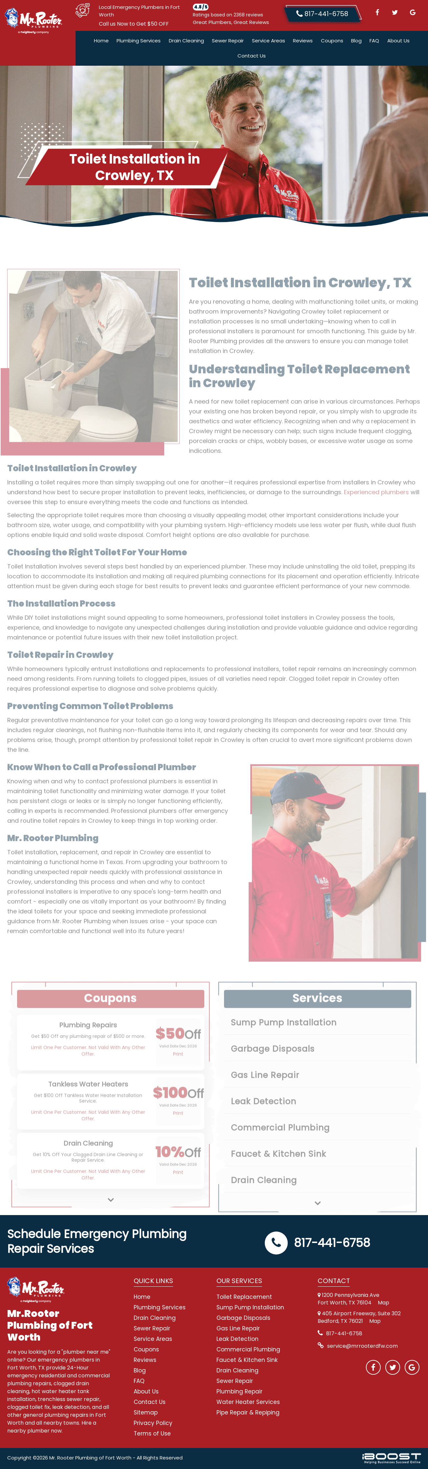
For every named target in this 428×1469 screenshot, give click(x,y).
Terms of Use (152, 1433)
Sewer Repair (228, 40)
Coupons (332, 40)
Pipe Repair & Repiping (248, 1412)
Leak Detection (237, 1339)
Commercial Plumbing (248, 1349)
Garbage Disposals (243, 1318)
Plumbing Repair (239, 1391)
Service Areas (268, 40)
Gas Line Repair (238, 1328)
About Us (398, 40)
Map (383, 1302)
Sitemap (146, 1412)
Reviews (303, 40)
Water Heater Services (248, 1402)
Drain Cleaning (186, 40)
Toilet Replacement (244, 1297)
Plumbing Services (139, 40)
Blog (356, 40)
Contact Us (251, 55)
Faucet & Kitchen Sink (247, 1360)
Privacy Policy (153, 1423)
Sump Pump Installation (250, 1307)
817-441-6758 (317, 1243)
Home (101, 40)
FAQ (374, 40)
